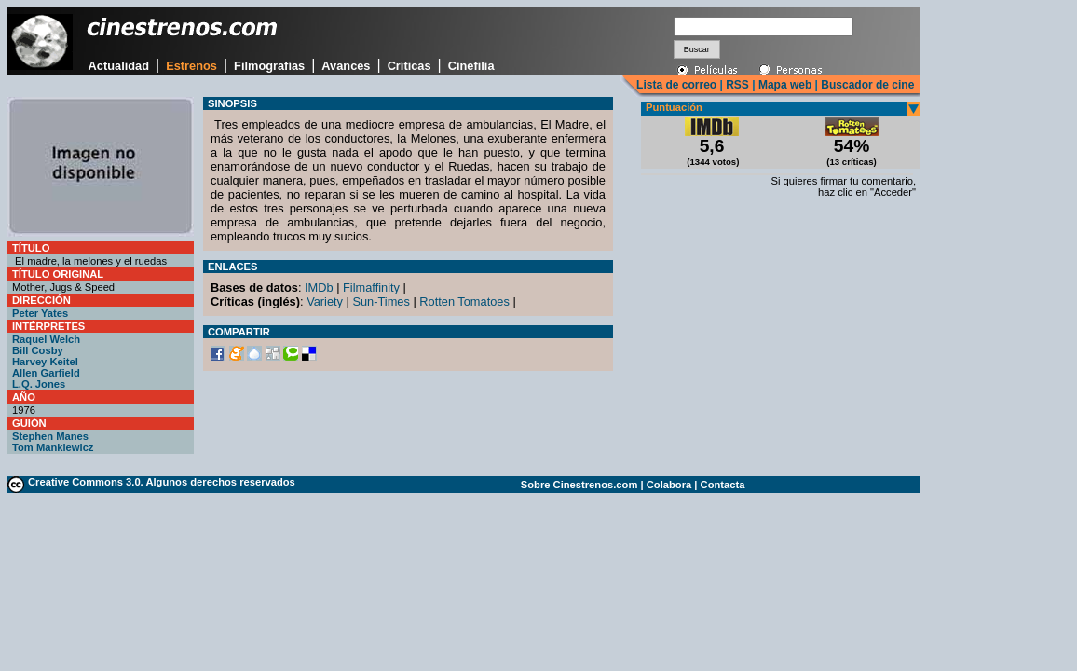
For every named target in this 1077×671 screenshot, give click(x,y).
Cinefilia (471, 66)
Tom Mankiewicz (52, 447)
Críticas (409, 66)
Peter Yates (40, 313)
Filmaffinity (371, 287)
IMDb (319, 287)
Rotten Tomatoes (464, 301)
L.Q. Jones (38, 384)
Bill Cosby (37, 350)
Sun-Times (380, 301)
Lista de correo (676, 84)
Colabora (669, 484)
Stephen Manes (50, 436)
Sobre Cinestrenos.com (579, 484)
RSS (737, 84)
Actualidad (119, 66)
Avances (345, 66)
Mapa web (784, 84)
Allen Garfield (46, 372)
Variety (325, 301)
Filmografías (269, 66)
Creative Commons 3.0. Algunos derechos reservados (161, 481)
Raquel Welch (46, 339)
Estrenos (191, 66)
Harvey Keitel (45, 361)
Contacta (723, 484)
